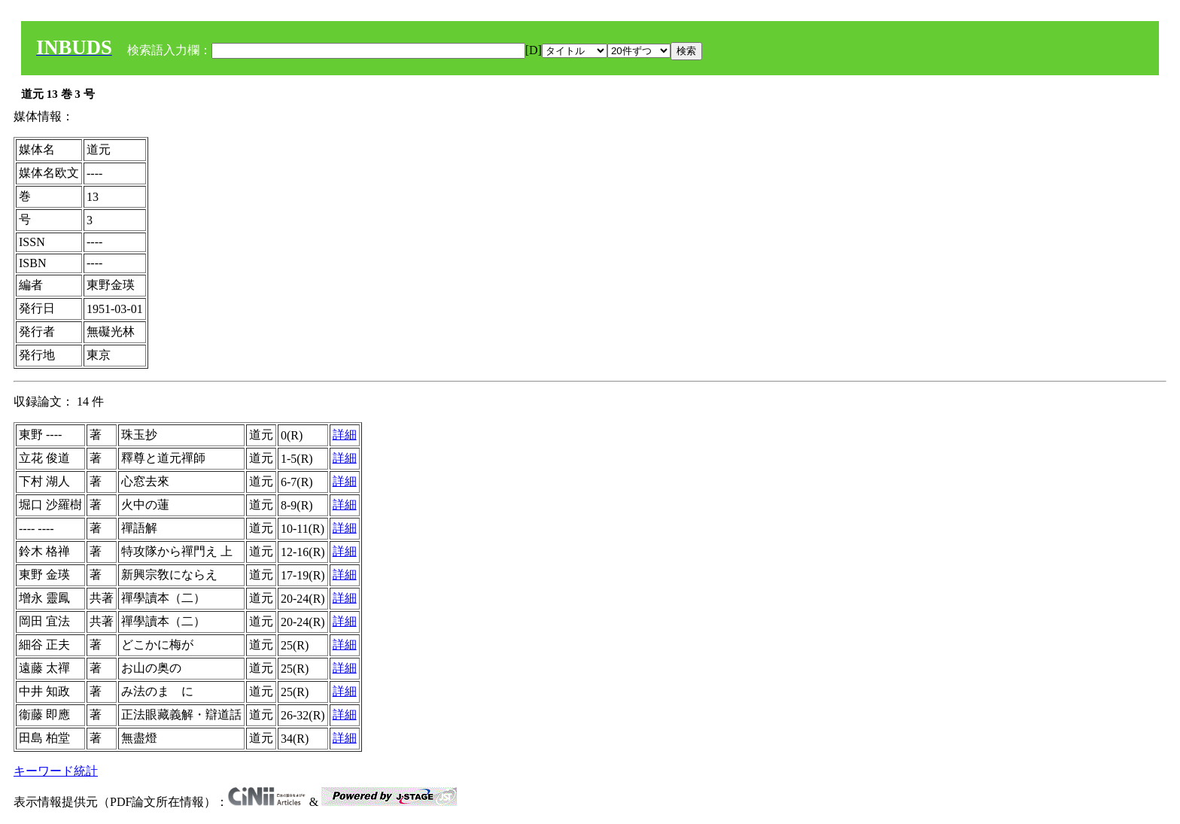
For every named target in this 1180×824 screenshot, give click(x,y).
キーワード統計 (56, 771)
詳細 (345, 434)
